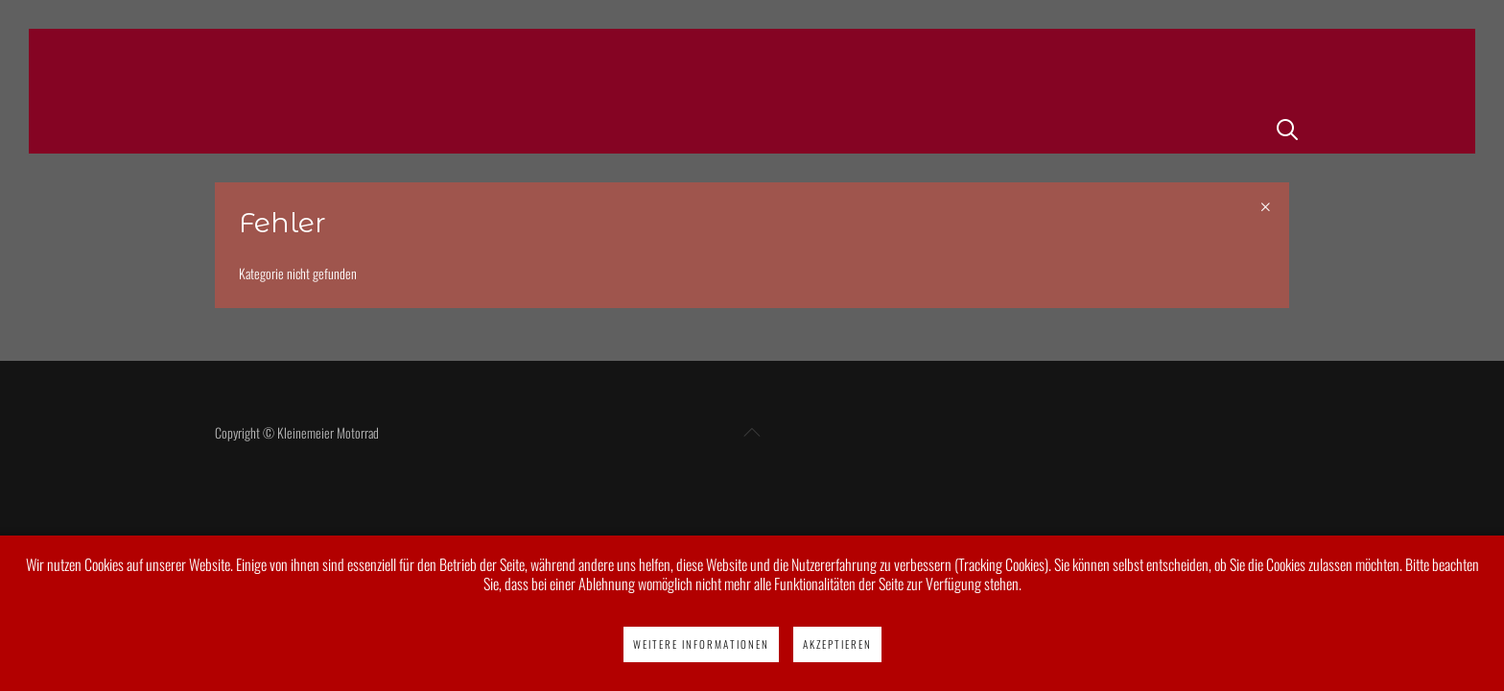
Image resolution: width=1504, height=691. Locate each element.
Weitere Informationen (701, 644)
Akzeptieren (837, 644)
